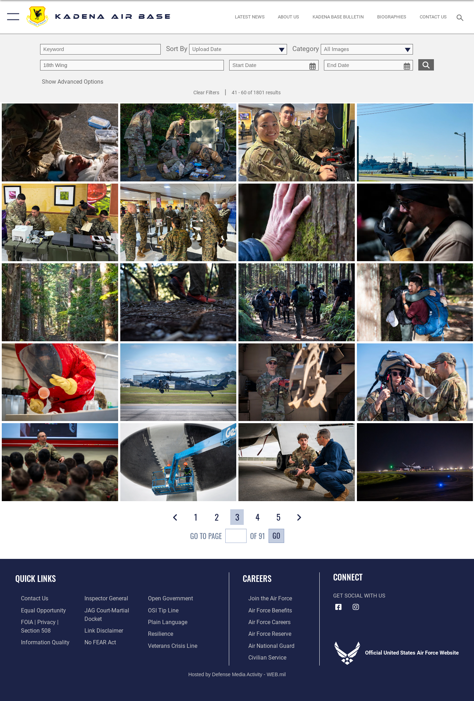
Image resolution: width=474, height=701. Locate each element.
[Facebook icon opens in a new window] (338, 607)
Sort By (176, 49)
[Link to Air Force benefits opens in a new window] (264, 609)
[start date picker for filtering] (274, 65)
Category (305, 49)
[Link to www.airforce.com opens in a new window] (264, 598)
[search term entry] (100, 49)
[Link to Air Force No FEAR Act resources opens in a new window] (98, 641)
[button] (11, 17)
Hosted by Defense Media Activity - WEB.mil (237, 672)
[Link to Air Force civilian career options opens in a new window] (261, 655)
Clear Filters (206, 92)
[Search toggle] (461, 17)
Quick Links (35, 578)
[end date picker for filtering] (368, 65)
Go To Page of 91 (227, 537)
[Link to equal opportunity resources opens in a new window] (36, 609)
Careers (257, 578)
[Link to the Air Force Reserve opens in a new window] (264, 632)
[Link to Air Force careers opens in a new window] (263, 621)
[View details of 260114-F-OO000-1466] (60, 382)
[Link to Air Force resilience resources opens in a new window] (162, 632)
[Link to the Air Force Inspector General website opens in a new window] (104, 598)
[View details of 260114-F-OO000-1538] (178, 382)
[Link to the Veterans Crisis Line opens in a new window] (174, 644)
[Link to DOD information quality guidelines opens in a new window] (38, 641)
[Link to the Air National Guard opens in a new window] (264, 644)
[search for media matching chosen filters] (426, 64)
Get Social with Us (359, 596)
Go (276, 535)
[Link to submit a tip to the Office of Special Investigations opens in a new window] (164, 609)
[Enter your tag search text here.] (132, 65)
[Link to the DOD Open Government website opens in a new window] (171, 598)
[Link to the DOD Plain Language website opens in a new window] (168, 621)
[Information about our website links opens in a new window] (101, 629)
